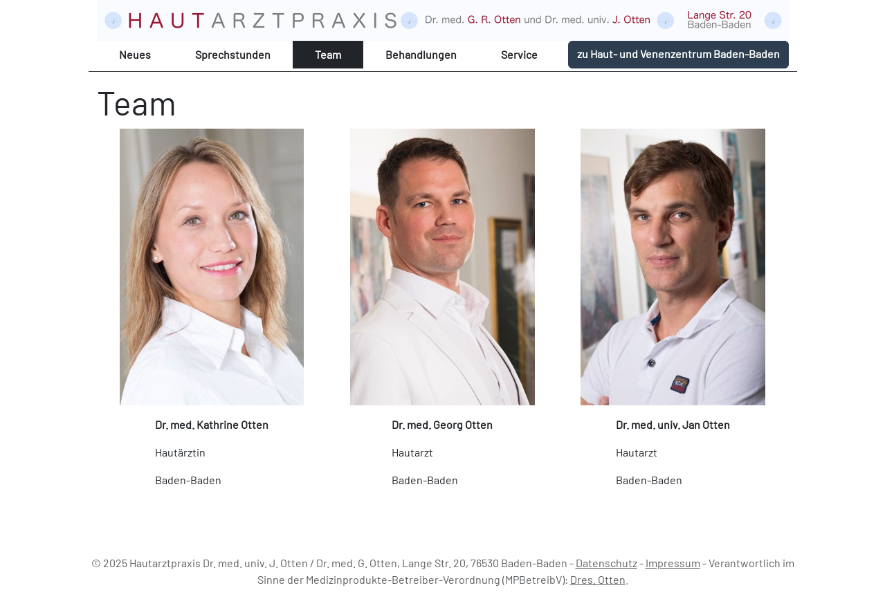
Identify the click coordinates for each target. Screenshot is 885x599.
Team (328, 54)
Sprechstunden (233, 54)
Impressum (673, 562)
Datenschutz (606, 562)
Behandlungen (421, 54)
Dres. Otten (598, 579)
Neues (135, 54)
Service (519, 54)
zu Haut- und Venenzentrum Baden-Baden (678, 53)
